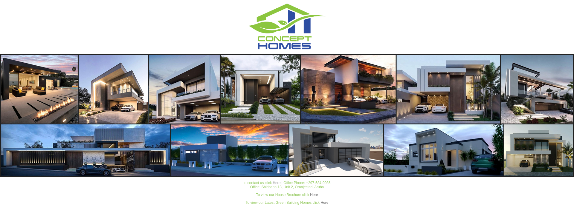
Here (276, 183)
